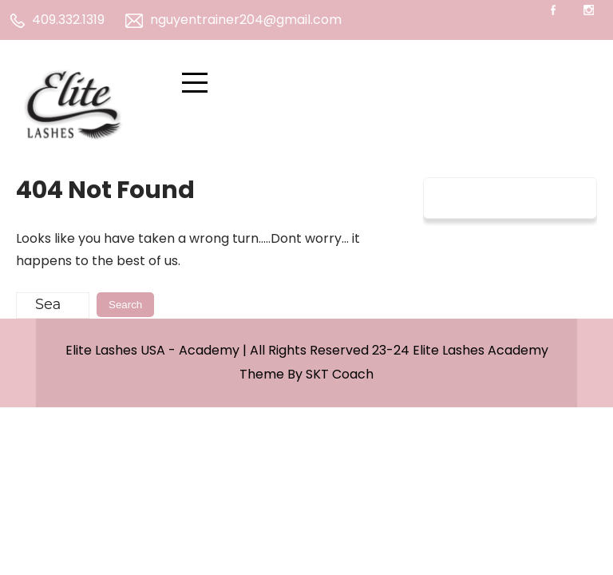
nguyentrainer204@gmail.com (233, 19)
